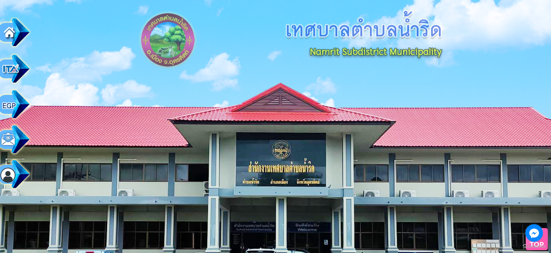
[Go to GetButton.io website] (534, 246)
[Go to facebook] (534, 233)
